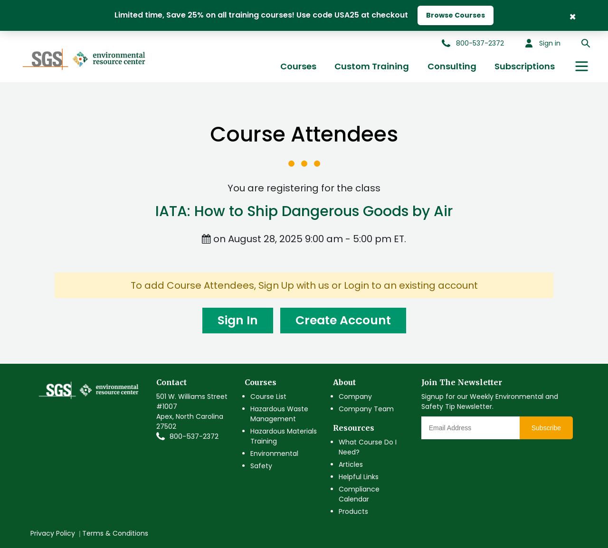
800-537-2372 (194, 436)
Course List (268, 396)
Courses (298, 66)
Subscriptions (524, 66)
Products (353, 511)
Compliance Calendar (359, 494)
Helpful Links (359, 477)
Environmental (274, 453)
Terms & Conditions (115, 533)
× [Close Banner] (572, 16)
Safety (261, 466)
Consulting (452, 66)
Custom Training (371, 66)
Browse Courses (455, 15)
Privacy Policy (52, 533)
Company (355, 396)
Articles (351, 464)
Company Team (366, 409)
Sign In (238, 320)
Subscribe (546, 428)
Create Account (343, 320)
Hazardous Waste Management (279, 414)
